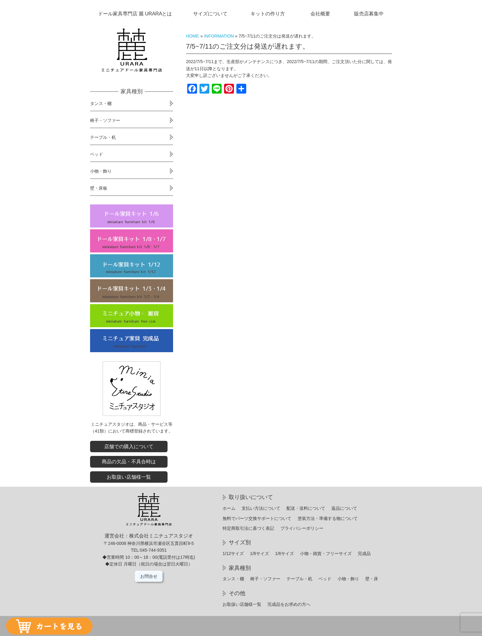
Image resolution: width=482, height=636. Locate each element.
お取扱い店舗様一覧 (129, 477)
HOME (192, 36)
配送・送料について (305, 508)
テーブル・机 (103, 137)
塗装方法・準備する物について (328, 518)
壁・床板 (98, 188)
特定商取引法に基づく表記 (248, 528)
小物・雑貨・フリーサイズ (326, 553)
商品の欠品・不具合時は (129, 461)
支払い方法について (261, 508)
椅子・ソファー (105, 120)
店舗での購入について (128, 446)
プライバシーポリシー (301, 528)
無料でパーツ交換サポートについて (257, 518)
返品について (344, 508)
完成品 (364, 553)
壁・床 (371, 578)
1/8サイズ (259, 553)
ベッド (96, 154)
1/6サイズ (284, 553)
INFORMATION (219, 36)
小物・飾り (101, 171)
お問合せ (148, 576)
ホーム (229, 508)
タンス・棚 (101, 103)
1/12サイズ (233, 553)
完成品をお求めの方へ (288, 604)
